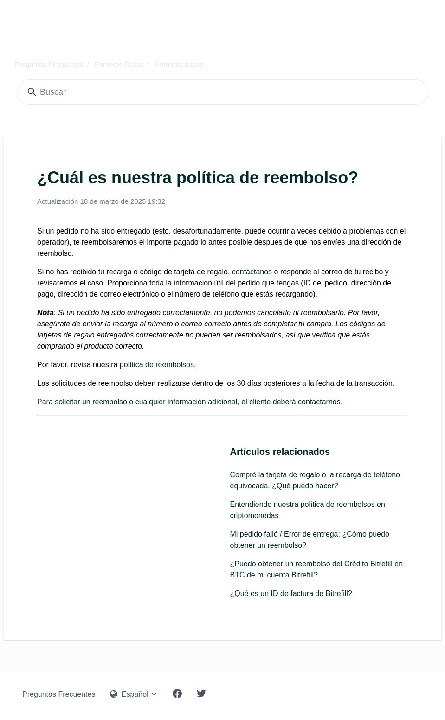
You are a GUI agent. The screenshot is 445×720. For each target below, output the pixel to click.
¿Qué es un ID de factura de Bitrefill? (291, 593)
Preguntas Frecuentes (49, 64)
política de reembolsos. (158, 365)
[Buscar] (222, 92)
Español (134, 694)
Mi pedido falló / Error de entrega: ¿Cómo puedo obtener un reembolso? (309, 539)
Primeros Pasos (119, 64)
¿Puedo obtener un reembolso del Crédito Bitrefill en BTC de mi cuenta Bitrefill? (316, 569)
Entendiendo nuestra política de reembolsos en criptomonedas (307, 509)
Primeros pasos (179, 64)
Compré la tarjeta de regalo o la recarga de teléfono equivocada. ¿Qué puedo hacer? (315, 480)
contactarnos (319, 402)
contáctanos (252, 272)
